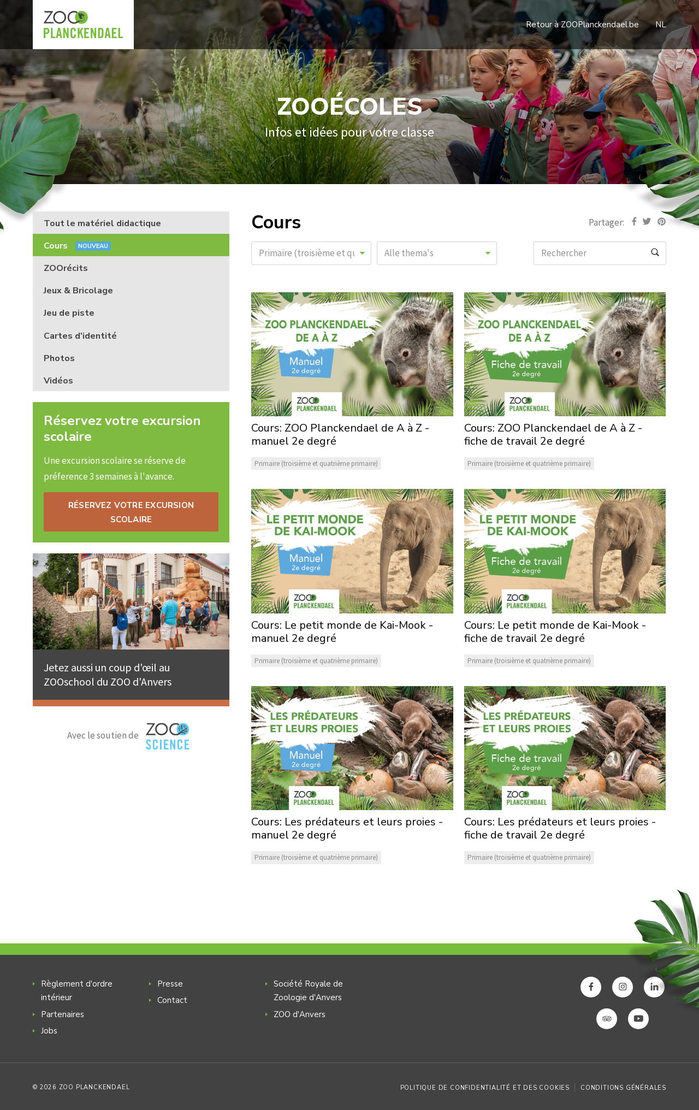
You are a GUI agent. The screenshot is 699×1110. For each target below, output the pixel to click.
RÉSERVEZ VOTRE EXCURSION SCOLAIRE (131, 512)
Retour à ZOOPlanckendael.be (582, 24)
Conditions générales (623, 1088)
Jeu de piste (69, 313)
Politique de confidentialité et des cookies (485, 1088)
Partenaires (62, 1014)
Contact (172, 1000)
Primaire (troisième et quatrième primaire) (316, 463)
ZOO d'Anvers (299, 1014)
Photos (59, 358)
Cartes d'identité (80, 336)
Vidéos (58, 381)
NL (660, 24)
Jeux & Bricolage (78, 291)
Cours (77, 246)
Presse (170, 983)
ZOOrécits (66, 268)
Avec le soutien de (128, 736)
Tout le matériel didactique (102, 223)
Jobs (49, 1030)
